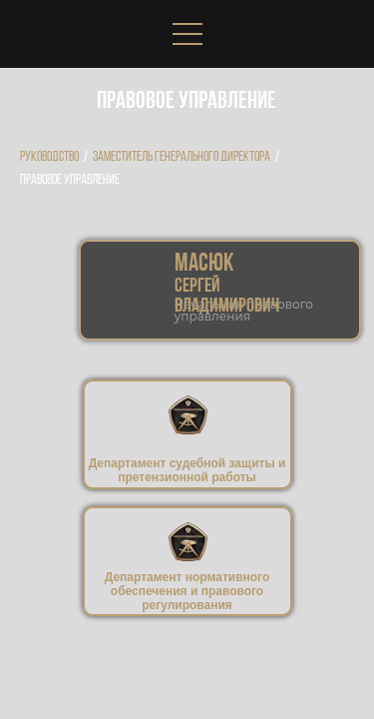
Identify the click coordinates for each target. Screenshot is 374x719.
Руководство (49, 157)
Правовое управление (70, 180)
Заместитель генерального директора (181, 157)
